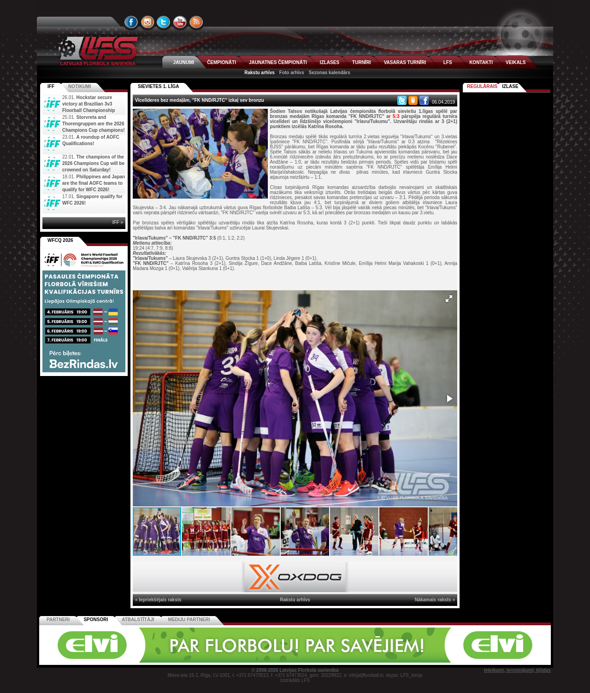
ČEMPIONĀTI (221, 62)
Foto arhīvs (291, 72)
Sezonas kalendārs (329, 72)
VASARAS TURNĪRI (405, 62)
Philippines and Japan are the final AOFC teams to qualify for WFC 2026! (93, 183)
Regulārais (482, 86)
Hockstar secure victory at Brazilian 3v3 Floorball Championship (88, 104)
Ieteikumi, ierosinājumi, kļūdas (517, 670)
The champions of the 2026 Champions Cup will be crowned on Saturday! (93, 163)
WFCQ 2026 (60, 240)
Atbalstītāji (138, 619)
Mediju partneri (189, 619)
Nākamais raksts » (435, 599)
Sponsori (95, 619)
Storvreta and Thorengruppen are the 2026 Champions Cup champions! (93, 124)
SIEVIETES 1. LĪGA (158, 86)
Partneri (58, 619)
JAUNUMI (184, 62)
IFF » (117, 222)
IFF (50, 86)
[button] (449, 298)
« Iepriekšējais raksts (158, 599)
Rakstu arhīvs (259, 72)
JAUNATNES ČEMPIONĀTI (278, 62)
